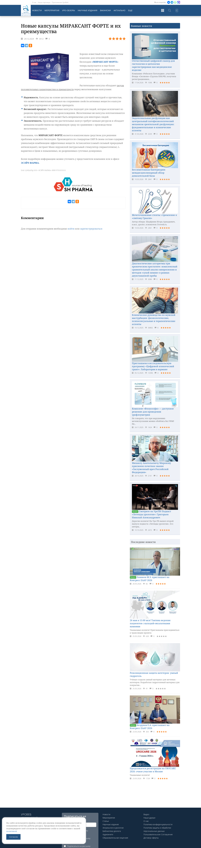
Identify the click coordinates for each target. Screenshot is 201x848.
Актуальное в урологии (113, 827)
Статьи (106, 821)
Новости (37, 10)
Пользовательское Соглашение (158, 834)
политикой (11, 831)
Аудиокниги (108, 834)
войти (71, 228)
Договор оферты (151, 837)
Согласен (13, 836)
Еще (130, 10)
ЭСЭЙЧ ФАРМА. (30, 162)
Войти (176, 10)
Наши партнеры (44, 2)
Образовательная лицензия (115, 837)
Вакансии (105, 10)
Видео (146, 814)
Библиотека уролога (112, 831)
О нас (34, 2)
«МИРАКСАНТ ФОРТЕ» (105, 61)
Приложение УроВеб (60, 2)
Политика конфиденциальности (157, 824)
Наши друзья (149, 817)
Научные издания (87, 10)
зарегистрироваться (91, 228)
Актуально (119, 10)
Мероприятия (52, 10)
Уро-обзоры (68, 10)
